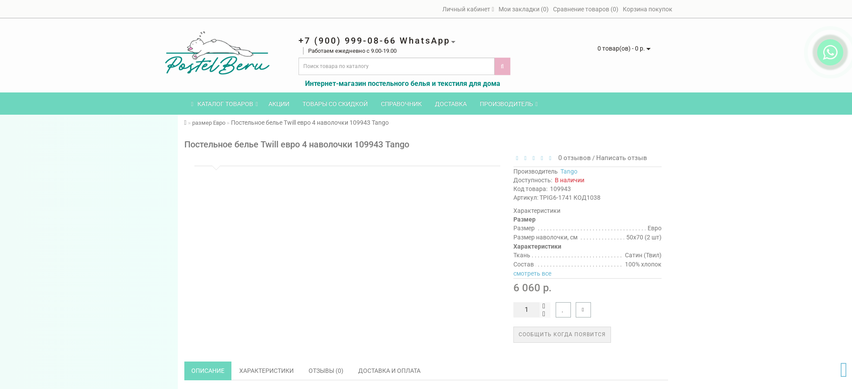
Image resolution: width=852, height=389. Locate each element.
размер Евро (208, 122)
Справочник (401, 103)
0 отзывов (573, 158)
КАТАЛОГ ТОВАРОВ (224, 103)
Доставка (451, 103)
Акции (278, 103)
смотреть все (532, 273)
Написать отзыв (621, 158)
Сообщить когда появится (562, 334)
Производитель (509, 103)
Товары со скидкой (335, 103)
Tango (568, 171)
